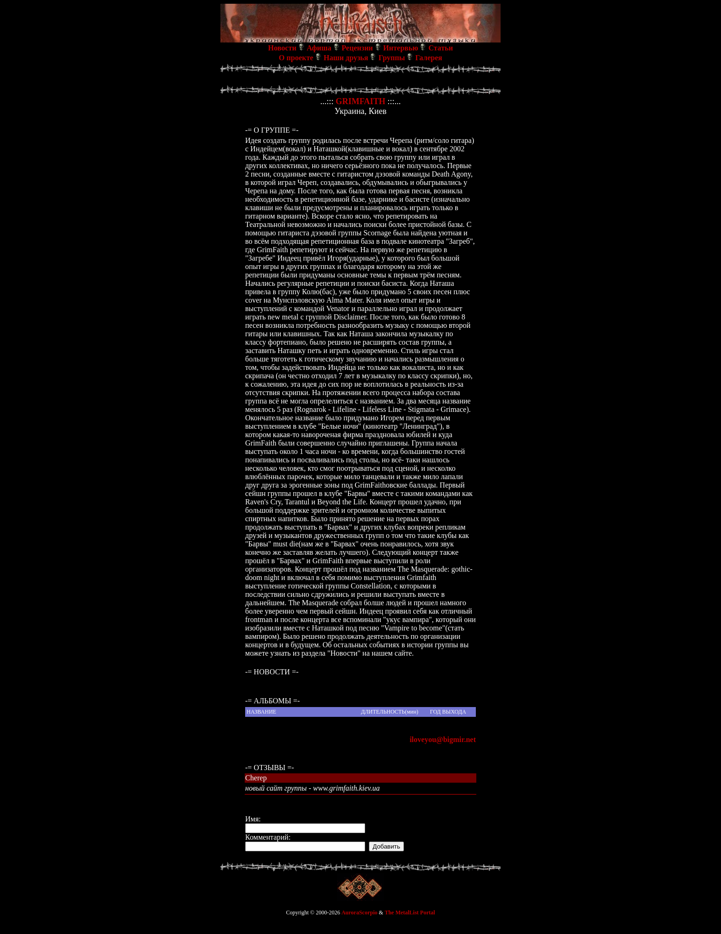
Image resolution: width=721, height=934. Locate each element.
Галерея (428, 58)
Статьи (440, 48)
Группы (391, 58)
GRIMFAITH (361, 101)
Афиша (319, 48)
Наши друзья (346, 58)
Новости (282, 48)
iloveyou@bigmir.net (443, 739)
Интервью (400, 48)
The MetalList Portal (410, 912)
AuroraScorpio (359, 912)
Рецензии (357, 48)
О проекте (296, 58)
